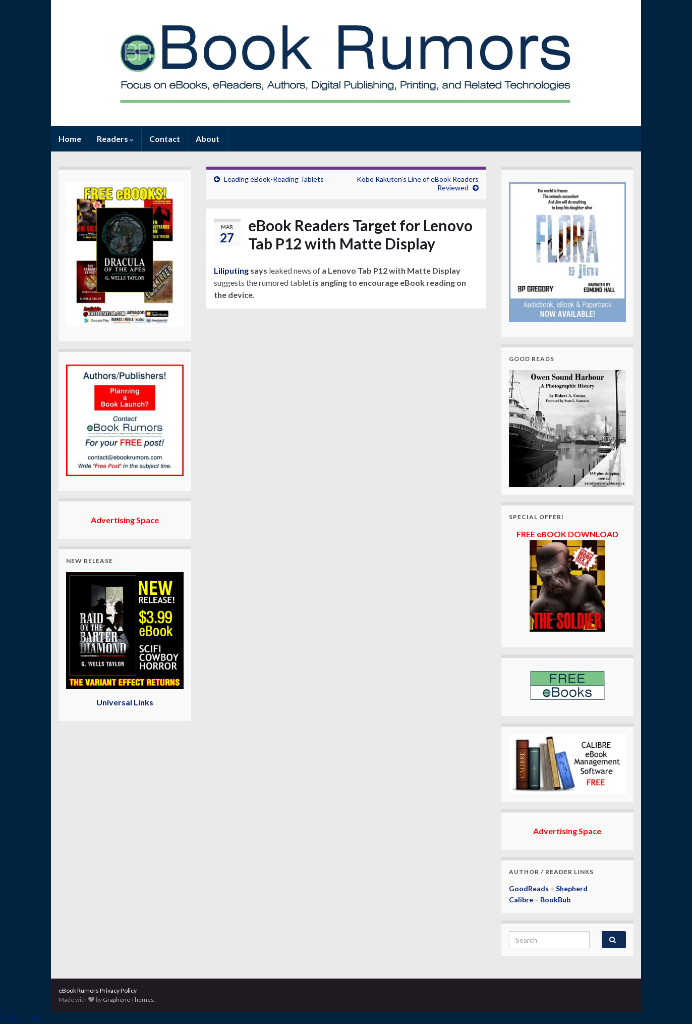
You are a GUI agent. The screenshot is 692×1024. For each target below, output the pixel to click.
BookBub (555, 899)
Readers (115, 138)
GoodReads (529, 888)
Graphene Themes (128, 999)
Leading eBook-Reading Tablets (274, 179)
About (207, 138)
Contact (164, 138)
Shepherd (572, 888)
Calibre (521, 899)
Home (70, 138)
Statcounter (20, 1017)
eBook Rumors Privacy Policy (98, 990)
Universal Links (124, 702)
